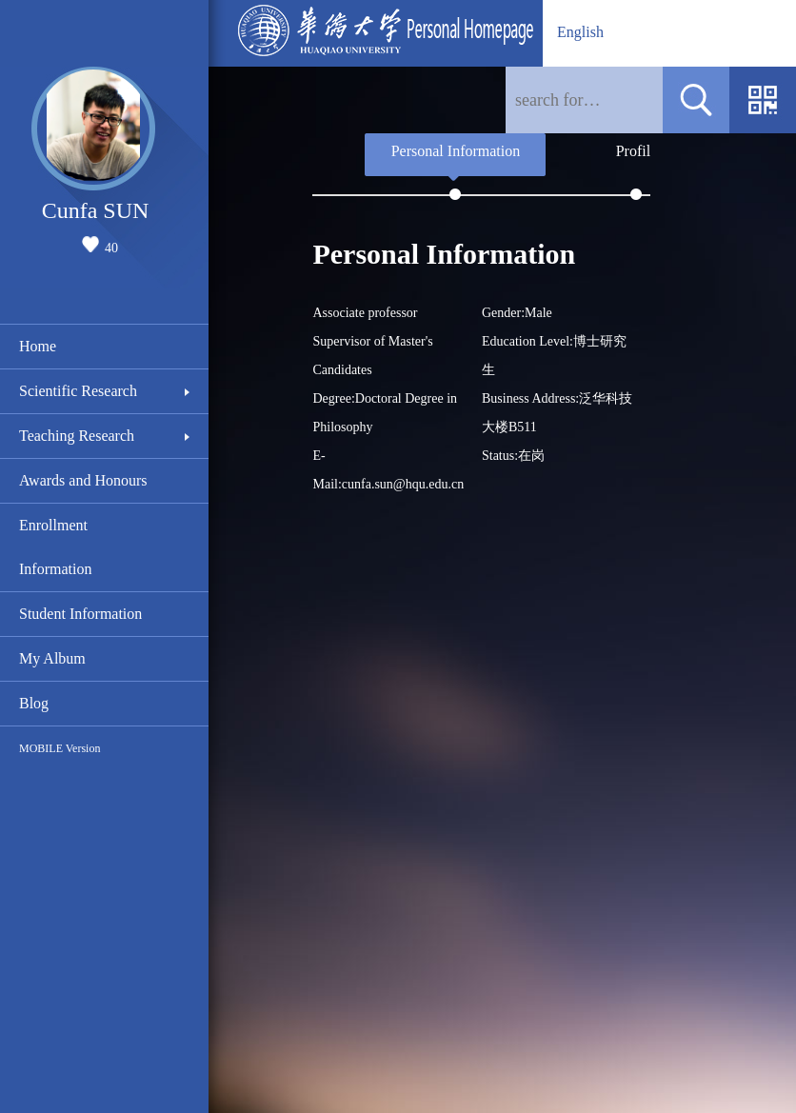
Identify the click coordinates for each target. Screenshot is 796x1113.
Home (37, 346)
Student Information (80, 614)
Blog (34, 703)
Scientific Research (78, 391)
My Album (52, 658)
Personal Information (456, 151)
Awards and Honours (83, 480)
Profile (637, 151)
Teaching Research (76, 435)
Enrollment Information (55, 547)
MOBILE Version (59, 748)
